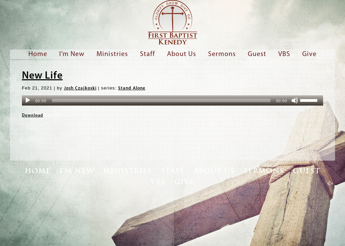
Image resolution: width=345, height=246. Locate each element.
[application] (172, 100)
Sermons (222, 54)
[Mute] (294, 100)
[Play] (27, 100)
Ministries (112, 54)
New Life (42, 76)
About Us (181, 54)
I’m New (72, 54)
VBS (284, 54)
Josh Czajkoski (80, 88)
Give (309, 54)
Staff (147, 54)
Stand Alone (131, 88)
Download (32, 115)
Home (37, 54)
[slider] (161, 100)
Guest (257, 54)
